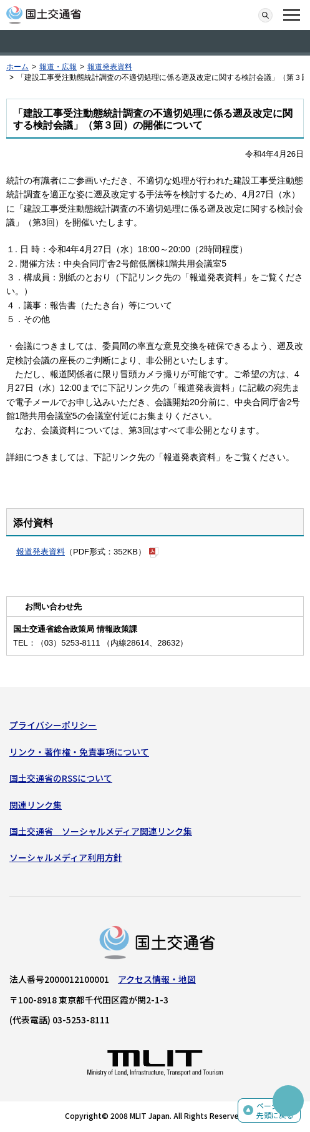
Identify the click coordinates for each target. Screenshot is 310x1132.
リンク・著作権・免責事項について (79, 752)
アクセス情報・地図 (157, 979)
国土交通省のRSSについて (60, 778)
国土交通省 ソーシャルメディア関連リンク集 (100, 831)
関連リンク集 (35, 805)
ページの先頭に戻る (275, 1110)
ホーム (17, 66)
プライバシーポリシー (53, 725)
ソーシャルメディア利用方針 (65, 857)
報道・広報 (58, 66)
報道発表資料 (109, 66)
